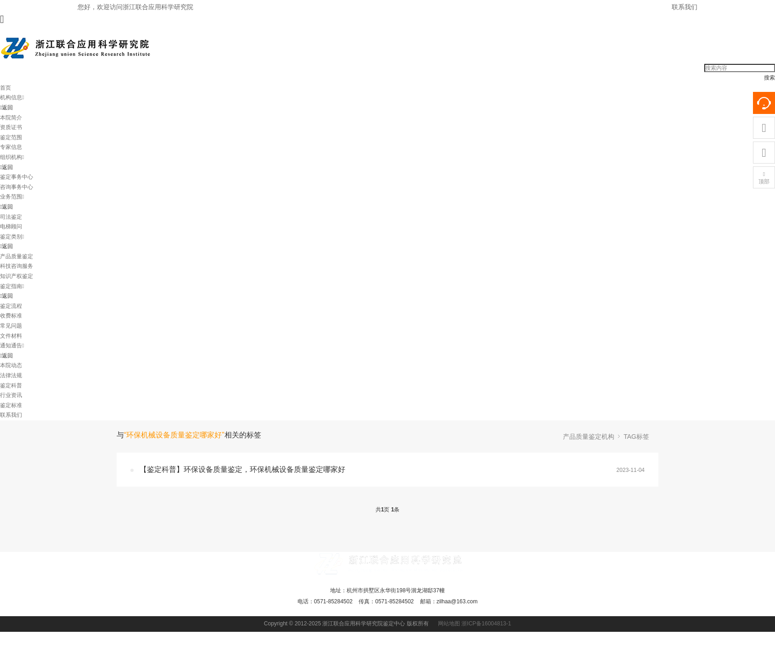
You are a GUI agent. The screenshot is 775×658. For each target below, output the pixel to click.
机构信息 (12, 97)
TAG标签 (636, 436)
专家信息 (11, 147)
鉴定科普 (11, 385)
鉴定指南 (12, 286)
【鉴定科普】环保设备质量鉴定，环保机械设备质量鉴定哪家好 (242, 469)
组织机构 (12, 157)
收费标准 (11, 315)
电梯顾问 (11, 226)
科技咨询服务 (16, 266)
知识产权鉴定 (16, 276)
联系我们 (684, 7)
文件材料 (11, 336)
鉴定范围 (11, 137)
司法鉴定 (11, 217)
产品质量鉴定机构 (588, 436)
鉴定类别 (12, 236)
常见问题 (11, 326)
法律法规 (11, 375)
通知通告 (12, 345)
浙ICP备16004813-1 (486, 623)
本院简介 (11, 117)
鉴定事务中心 (16, 177)
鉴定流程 (11, 306)
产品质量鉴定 (16, 256)
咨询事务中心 (16, 187)
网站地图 (449, 623)
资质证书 (11, 127)
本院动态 (11, 365)
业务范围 (12, 196)
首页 (5, 88)
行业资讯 (11, 395)
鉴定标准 (11, 405)
